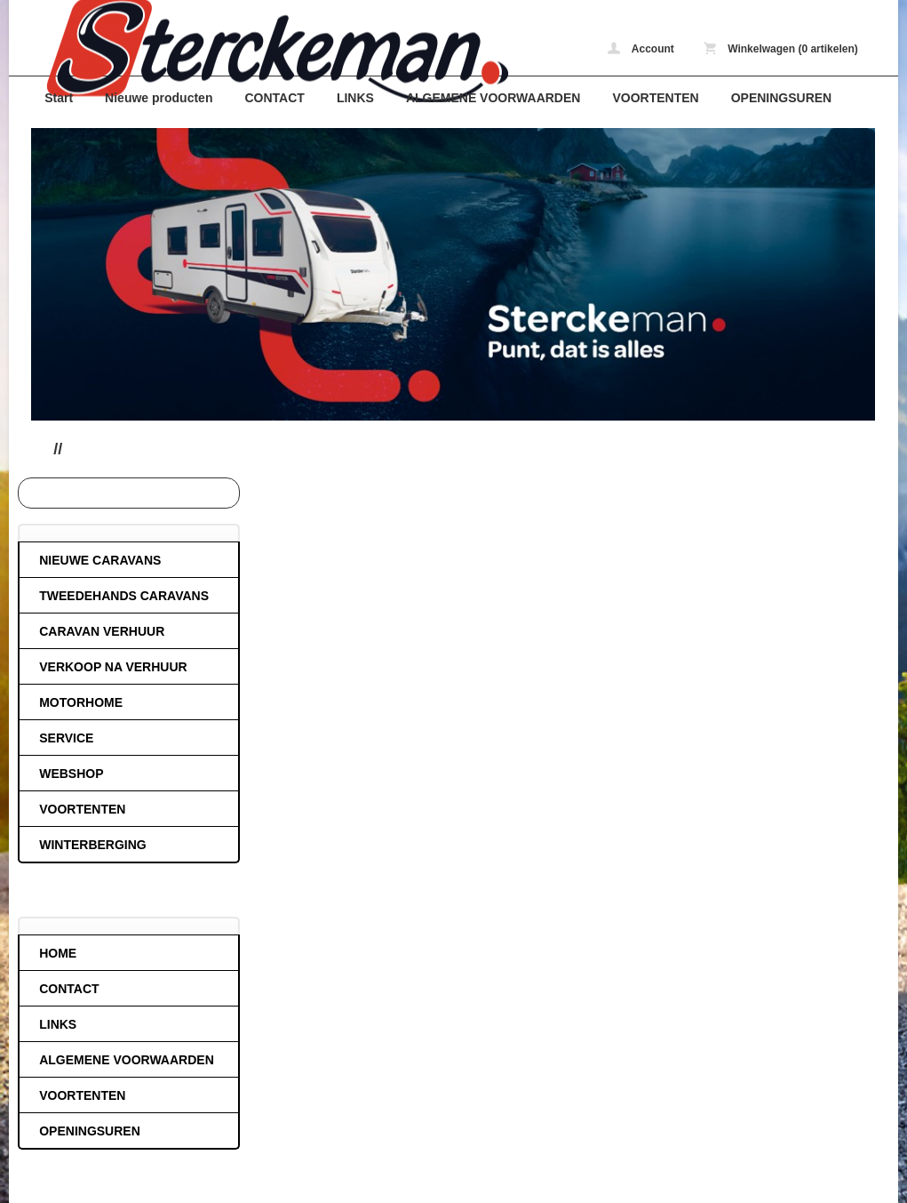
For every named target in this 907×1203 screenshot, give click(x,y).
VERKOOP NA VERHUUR (113, 667)
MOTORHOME (81, 702)
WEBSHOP (71, 773)
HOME (57, 953)
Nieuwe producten (158, 98)
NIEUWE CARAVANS (100, 560)
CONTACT (274, 98)
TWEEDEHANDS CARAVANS (124, 596)
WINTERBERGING (93, 845)
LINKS (355, 98)
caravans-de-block (266, 51)
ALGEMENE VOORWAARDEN (493, 98)
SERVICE (66, 738)
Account (641, 48)
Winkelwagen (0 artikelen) (781, 48)
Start (58, 98)
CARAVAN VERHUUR (101, 631)
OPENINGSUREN (781, 98)
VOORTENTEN (655, 98)
